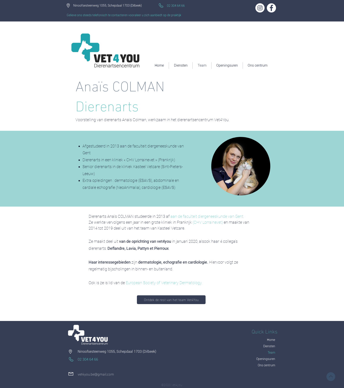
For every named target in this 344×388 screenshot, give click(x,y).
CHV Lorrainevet (208, 222)
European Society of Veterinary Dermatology (164, 282)
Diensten (269, 346)
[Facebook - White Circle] (271, 7)
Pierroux (161, 248)
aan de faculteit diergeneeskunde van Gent (206, 216)
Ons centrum (266, 365)
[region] (240, 166)
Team (271, 352)
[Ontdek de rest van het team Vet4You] (171, 299)
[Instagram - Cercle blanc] (260, 7)
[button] (257, 65)
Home (271, 340)
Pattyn (143, 248)
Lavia (131, 248)
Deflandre (116, 248)
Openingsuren (265, 359)
